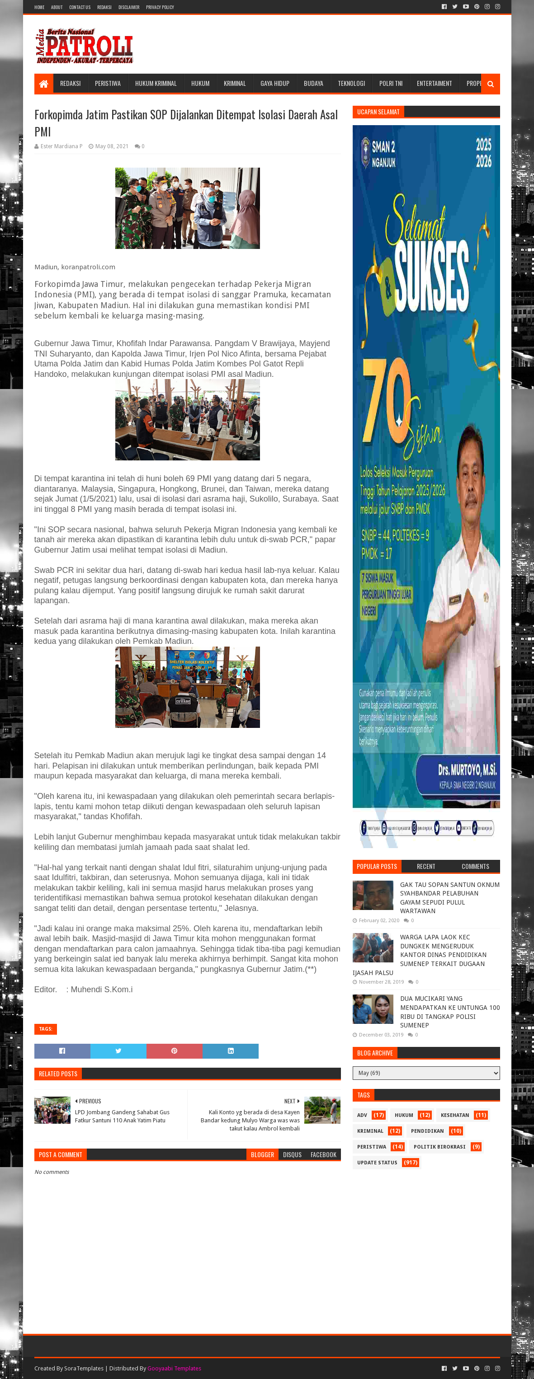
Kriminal (235, 83)
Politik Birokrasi (440, 1147)
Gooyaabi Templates (174, 1368)
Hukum (200, 83)
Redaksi (104, 7)
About (56, 7)
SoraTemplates (84, 1368)
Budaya (313, 83)
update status (377, 1163)
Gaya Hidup (274, 83)
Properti (478, 83)
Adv (362, 1115)
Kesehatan (455, 1115)
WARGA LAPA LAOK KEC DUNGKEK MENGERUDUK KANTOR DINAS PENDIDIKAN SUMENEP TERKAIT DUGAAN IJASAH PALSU (420, 954)
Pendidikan (427, 1131)
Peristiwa (108, 83)
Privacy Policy (160, 7)
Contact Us (79, 7)
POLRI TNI (390, 83)
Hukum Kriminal (156, 83)
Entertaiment (434, 83)
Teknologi (351, 83)
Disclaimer (128, 7)
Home (39, 7)
